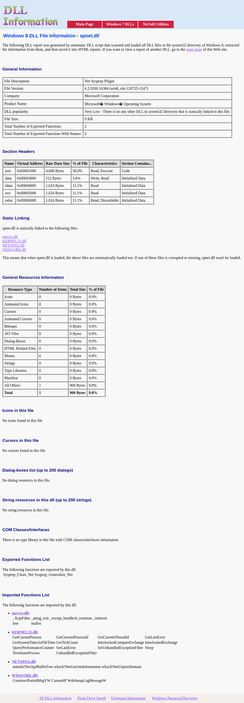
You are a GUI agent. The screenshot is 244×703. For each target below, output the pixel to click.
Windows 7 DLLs (120, 24)
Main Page (84, 24)
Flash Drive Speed (91, 698)
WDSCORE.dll (14, 250)
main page (194, 49)
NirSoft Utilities (156, 24)
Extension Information (128, 698)
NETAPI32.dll (13, 245)
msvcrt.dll (10, 237)
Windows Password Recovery (174, 698)
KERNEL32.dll (14, 241)
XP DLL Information (55, 698)
